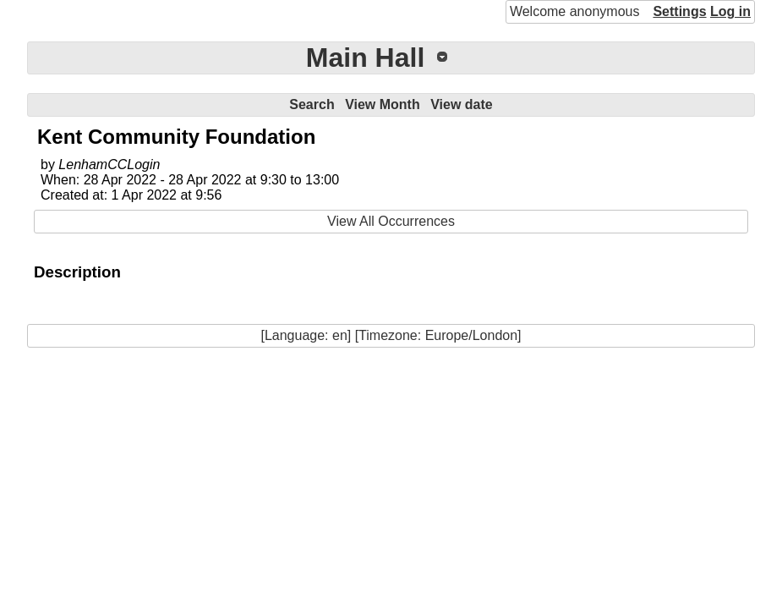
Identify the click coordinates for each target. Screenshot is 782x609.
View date (461, 104)
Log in (730, 11)
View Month (382, 104)
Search (311, 104)
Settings (679, 11)
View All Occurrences (391, 221)
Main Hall (365, 57)
